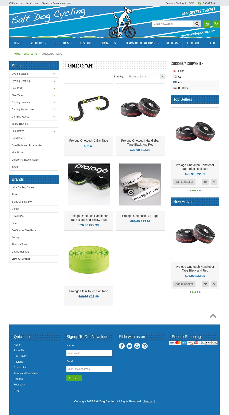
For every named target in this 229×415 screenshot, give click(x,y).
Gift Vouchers (16, 3)
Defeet (15, 208)
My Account (32, 3)
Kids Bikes (17, 152)
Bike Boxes (18, 131)
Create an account (62, 3)
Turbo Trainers (20, 123)
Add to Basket (184, 182)
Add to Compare (214, 182)
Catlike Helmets (20, 251)
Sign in (45, 3)
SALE (15, 166)
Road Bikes (18, 138)
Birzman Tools (19, 244)
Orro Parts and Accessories (27, 145)
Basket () (209, 3)
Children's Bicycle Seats (25, 159)
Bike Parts (31, 54)
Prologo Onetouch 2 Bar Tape (88, 140)
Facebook (122, 346)
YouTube (137, 346)
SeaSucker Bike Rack (24, 230)
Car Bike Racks (20, 116)
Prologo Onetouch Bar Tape (140, 216)
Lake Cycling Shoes (23, 187)
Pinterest (145, 346)
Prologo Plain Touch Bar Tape (88, 291)
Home (16, 54)
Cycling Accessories (23, 109)
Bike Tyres (17, 95)
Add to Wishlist (205, 182)
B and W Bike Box (22, 201)
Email (69, 361)
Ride (14, 194)
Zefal (14, 223)
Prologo (16, 237)
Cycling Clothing (21, 81)
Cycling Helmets (21, 102)
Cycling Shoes (20, 73)
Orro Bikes (18, 216)
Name (70, 345)
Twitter (129, 346)
